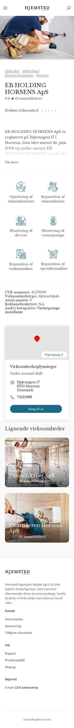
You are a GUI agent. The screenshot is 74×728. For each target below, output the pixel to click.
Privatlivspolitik (15, 660)
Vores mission (14, 619)
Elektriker (12, 71)
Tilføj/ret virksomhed (18, 632)
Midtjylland (30, 71)
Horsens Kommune (19, 75)
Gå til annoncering (26, 687)
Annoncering (13, 626)
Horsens (42, 75)
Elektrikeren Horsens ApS (35, 528)
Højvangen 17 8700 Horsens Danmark (28, 386)
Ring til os (36, 409)
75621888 (24, 397)
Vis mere (12, 162)
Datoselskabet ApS (31, 475)
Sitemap (10, 667)
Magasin (10, 653)
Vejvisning (54, 355)
